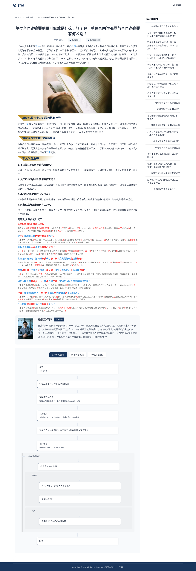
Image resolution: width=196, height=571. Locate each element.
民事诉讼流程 (58, 355)
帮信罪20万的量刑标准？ (168, 109)
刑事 (48, 152)
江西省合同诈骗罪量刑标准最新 (165, 125)
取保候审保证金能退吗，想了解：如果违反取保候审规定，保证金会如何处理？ (162, 45)
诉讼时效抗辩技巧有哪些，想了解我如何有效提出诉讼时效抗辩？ (162, 66)
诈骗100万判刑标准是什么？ (167, 189)
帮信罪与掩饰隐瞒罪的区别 (167, 147)
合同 (73, 46)
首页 (18, 17)
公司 (26, 124)
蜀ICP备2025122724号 (114, 567)
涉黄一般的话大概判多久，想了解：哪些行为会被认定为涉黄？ (161, 56)
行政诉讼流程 (97, 355)
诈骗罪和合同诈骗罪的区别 (167, 103)
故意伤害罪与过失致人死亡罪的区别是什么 (162, 95)
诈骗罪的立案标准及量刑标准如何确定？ (162, 75)
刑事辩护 (29, 17)
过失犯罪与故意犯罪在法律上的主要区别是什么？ (162, 181)
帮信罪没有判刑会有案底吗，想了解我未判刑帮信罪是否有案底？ (162, 34)
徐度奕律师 (95, 40)
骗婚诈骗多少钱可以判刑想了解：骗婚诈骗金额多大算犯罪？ (162, 165)
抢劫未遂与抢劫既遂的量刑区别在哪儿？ (162, 155)
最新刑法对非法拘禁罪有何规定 (165, 173)
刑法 (37, 46)
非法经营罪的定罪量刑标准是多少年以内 (162, 117)
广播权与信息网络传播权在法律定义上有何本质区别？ (162, 133)
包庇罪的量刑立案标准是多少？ (165, 26)
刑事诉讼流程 (77, 355)
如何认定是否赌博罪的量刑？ (166, 141)
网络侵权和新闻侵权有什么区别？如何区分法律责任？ (162, 85)
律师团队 (177, 5)
